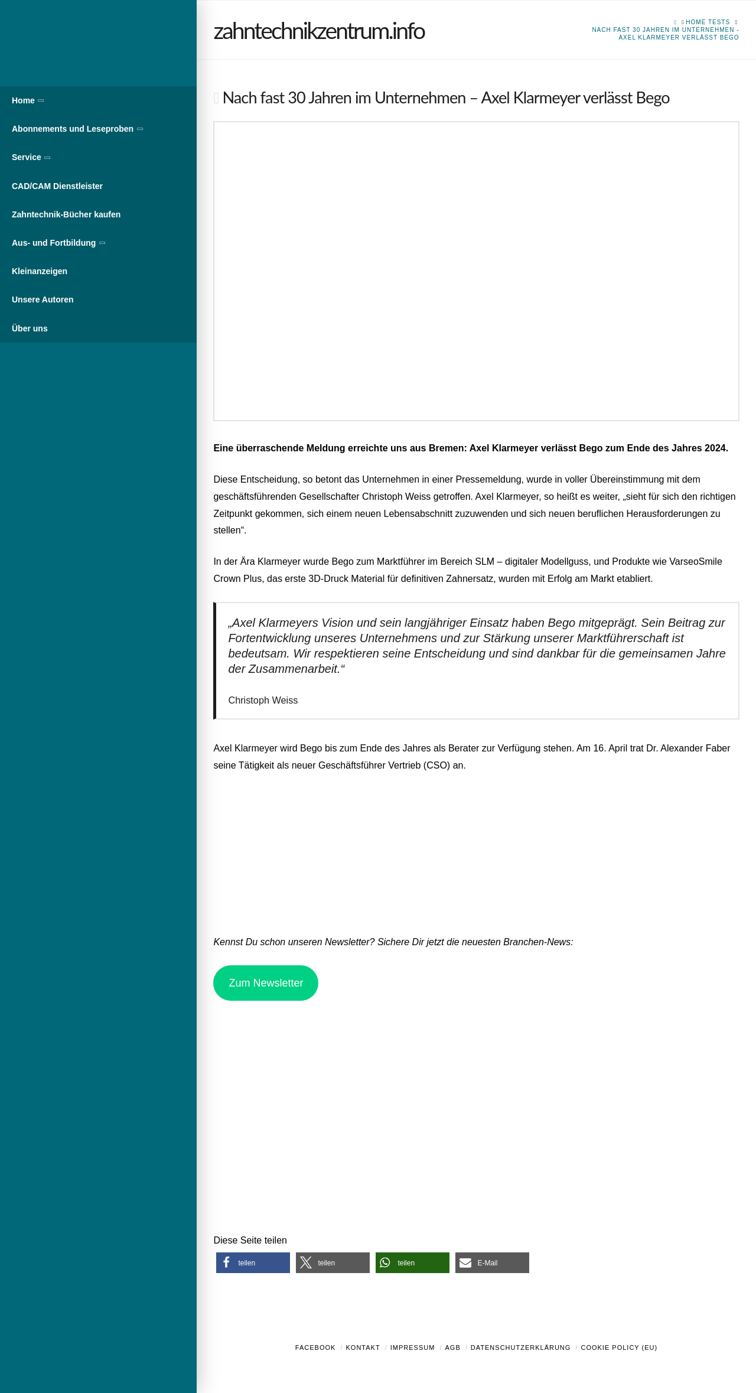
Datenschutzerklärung (521, 1347)
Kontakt (363, 1347)
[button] (253, 1262)
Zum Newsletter (266, 983)
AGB (452, 1347)
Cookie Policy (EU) (619, 1347)
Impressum (412, 1347)
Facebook (315, 1347)
